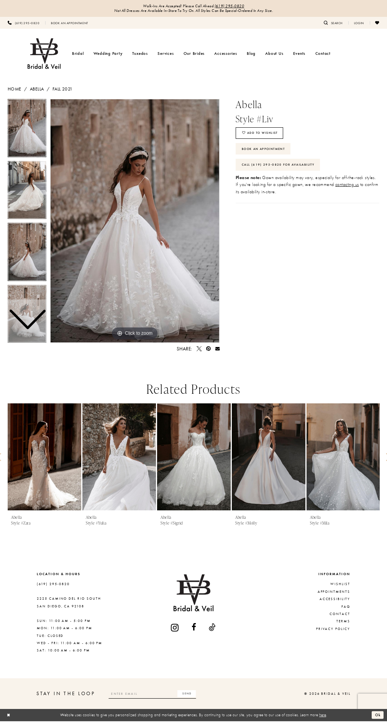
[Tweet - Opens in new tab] (199, 349)
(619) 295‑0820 (229, 6)
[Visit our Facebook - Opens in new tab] (194, 628)
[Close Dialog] (8, 716)
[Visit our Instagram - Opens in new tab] (175, 628)
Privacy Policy (333, 629)
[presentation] (44, 458)
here (322, 715)
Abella (37, 90)
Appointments (334, 592)
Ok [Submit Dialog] (377, 715)
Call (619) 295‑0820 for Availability (282, 168)
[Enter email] (156, 694)
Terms (343, 622)
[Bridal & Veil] (44, 54)
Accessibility (335, 599)
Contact (340, 614)
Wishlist (340, 585)
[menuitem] (23, 23)
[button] (359, 23)
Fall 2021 (62, 90)
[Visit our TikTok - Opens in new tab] (212, 628)
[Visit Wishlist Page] (377, 23)
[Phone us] (23, 23)
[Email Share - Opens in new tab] (217, 349)
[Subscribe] (194, 694)
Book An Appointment (266, 152)
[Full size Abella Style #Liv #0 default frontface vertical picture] (135, 221)
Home (14, 90)
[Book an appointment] (69, 23)
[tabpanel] (135, 221)
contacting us (347, 189)
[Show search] (333, 23)
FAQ (345, 607)
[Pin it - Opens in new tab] (208, 349)
